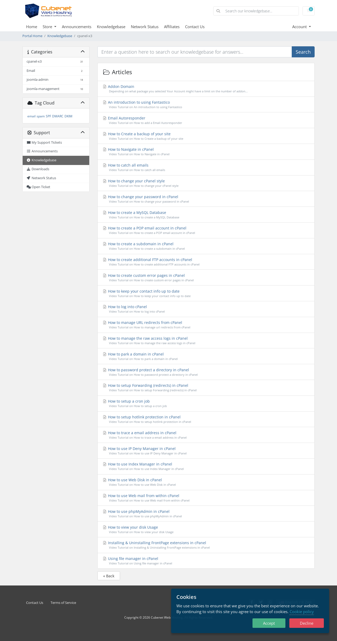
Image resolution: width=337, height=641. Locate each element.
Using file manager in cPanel (206, 561)
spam (41, 116)
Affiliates (172, 26)
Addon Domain (206, 89)
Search (303, 52)
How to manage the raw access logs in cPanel (206, 340)
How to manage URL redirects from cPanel (206, 325)
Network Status (144, 26)
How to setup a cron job (206, 403)
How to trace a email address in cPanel (206, 435)
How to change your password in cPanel (206, 199)
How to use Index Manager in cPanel (206, 466)
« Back (108, 575)
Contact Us (195, 26)
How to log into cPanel (206, 309)
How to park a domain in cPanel (206, 356)
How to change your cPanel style (206, 183)
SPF (48, 116)
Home (31, 26)
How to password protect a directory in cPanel (206, 372)
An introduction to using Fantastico (206, 104)
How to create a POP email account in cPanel (206, 230)
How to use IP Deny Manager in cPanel (206, 451)
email (31, 116)
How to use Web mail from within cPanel (206, 498)
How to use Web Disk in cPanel (206, 482)
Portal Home (32, 36)
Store (48, 26)
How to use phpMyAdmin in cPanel (206, 514)
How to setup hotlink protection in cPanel (206, 419)
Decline (306, 623)
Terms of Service (63, 602)
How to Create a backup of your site (206, 136)
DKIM (68, 116)
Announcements (76, 26)
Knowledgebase (111, 26)
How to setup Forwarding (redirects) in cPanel (206, 388)
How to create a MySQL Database (206, 215)
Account (300, 26)
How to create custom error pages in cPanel (206, 278)
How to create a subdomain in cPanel (206, 246)
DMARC (57, 116)
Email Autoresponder (206, 120)
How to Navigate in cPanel (206, 152)
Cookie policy (302, 611)
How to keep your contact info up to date (206, 293)
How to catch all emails (206, 167)
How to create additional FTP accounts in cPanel (206, 262)
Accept (269, 623)
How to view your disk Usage (206, 529)
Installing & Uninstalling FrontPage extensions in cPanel (206, 545)
